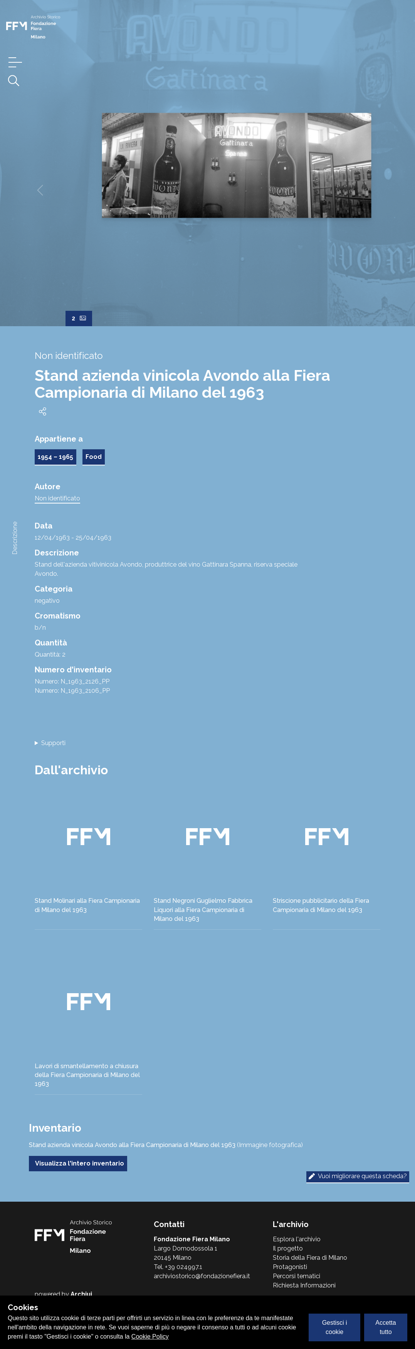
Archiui (81, 1294)
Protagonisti (290, 1267)
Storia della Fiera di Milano (310, 1257)
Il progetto (288, 1248)
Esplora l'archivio (297, 1239)
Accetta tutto (385, 1327)
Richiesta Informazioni (304, 1285)
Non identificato (57, 498)
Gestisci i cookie (334, 1327)
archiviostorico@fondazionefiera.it (202, 1276)
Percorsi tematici (296, 1276)
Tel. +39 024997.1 (178, 1267)
